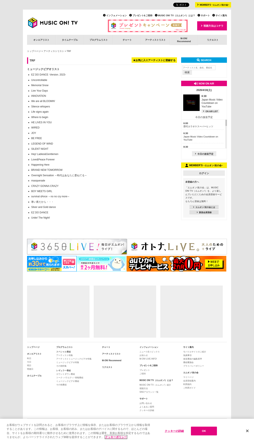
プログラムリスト (99, 40)
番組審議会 (188, 362)
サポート (205, 15)
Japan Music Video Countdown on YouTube (200, 136)
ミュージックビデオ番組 (67, 381)
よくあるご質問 (146, 407)
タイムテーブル (70, 40)
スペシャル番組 (63, 352)
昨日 (29, 358)
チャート (127, 40)
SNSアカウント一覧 (148, 392)
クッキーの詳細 (146, 410)
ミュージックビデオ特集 (67, 362)
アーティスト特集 (64, 355)
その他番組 (61, 385)
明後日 (30, 369)
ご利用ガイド (189, 388)
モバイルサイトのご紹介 (194, 352)
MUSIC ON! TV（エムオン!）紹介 (155, 385)
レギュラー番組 (63, 370)
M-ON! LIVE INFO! (148, 359)
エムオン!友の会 (190, 372)
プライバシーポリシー (193, 366)
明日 (29, 365)
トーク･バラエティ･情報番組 (69, 377)
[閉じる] (247, 431)
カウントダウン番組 (65, 374)
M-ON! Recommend (111, 360)
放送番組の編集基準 (192, 359)
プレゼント (144, 370)
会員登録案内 (189, 381)
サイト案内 (221, 15)
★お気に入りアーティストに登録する (154, 60)
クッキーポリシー (116, 437)
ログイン (204, 173)
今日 (29, 362)
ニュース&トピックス (149, 352)
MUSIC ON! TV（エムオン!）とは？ (176, 15)
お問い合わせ (145, 403)
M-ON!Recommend (184, 39)
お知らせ (143, 355)
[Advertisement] (58, 312)
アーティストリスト (155, 40)
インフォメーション (116, 15)
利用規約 (187, 384)
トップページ (34, 51)
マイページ (188, 377)
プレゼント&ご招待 (142, 15)
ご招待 (142, 373)
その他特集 (61, 366)
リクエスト (212, 40)
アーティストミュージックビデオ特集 (74, 359)
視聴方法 (143, 388)
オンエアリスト (41, 40)
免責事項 (187, 355)
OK (204, 431)
